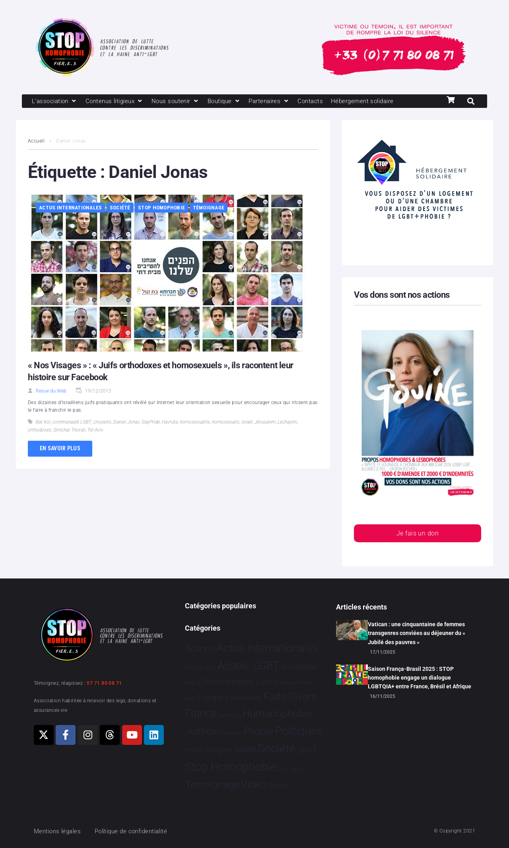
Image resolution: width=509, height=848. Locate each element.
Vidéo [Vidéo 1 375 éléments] (253, 784)
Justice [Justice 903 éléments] (201, 731)
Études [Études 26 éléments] (278, 785)
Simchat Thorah (69, 430)
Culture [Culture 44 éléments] (267, 682)
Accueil (36, 141)
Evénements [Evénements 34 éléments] (243, 698)
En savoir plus (60, 448)
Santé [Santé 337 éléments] (245, 749)
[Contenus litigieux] (115, 101)
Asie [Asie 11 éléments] (210, 667)
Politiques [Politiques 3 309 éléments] (298, 730)
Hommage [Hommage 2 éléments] (229, 715)
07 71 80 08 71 (104, 683)
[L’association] (55, 101)
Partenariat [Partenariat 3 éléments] (230, 733)
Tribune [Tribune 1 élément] (297, 769)
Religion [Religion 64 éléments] (219, 750)
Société (120, 208)
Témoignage (209, 208)
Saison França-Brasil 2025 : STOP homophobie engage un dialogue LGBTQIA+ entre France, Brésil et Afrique (419, 678)
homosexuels (225, 422)
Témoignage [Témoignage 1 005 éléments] (212, 784)
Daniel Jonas (126, 422)
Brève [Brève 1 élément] (190, 683)
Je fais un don (417, 533)
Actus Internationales (70, 208)
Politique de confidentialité (131, 831)
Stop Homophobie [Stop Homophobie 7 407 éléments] (230, 767)
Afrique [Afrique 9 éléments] (194, 667)
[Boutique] (224, 101)
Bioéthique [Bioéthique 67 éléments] (298, 666)
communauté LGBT (71, 422)
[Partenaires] (269, 101)
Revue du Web (51, 391)
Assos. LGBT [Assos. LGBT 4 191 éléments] (249, 665)
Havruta (170, 422)
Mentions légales (57, 831)
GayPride (151, 422)
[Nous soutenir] (176, 101)
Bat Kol (43, 422)
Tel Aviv (95, 430)
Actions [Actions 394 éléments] (200, 648)
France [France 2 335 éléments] (201, 713)
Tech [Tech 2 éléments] (283, 769)
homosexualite (195, 422)
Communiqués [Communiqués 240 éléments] (226, 681)
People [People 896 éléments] (258, 731)
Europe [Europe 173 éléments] (210, 697)
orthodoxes (39, 430)
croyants (102, 422)
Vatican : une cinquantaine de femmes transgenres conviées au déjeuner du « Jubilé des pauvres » (416, 633)
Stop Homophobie (161, 208)
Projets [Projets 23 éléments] (194, 750)
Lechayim (287, 422)
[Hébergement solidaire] (362, 101)
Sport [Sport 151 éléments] (306, 749)
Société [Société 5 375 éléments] (276, 748)
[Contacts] (310, 101)
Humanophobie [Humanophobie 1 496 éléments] (277, 713)
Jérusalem (265, 422)
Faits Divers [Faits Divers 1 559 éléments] (290, 697)
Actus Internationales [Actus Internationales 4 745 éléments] (267, 648)
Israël (247, 422)
